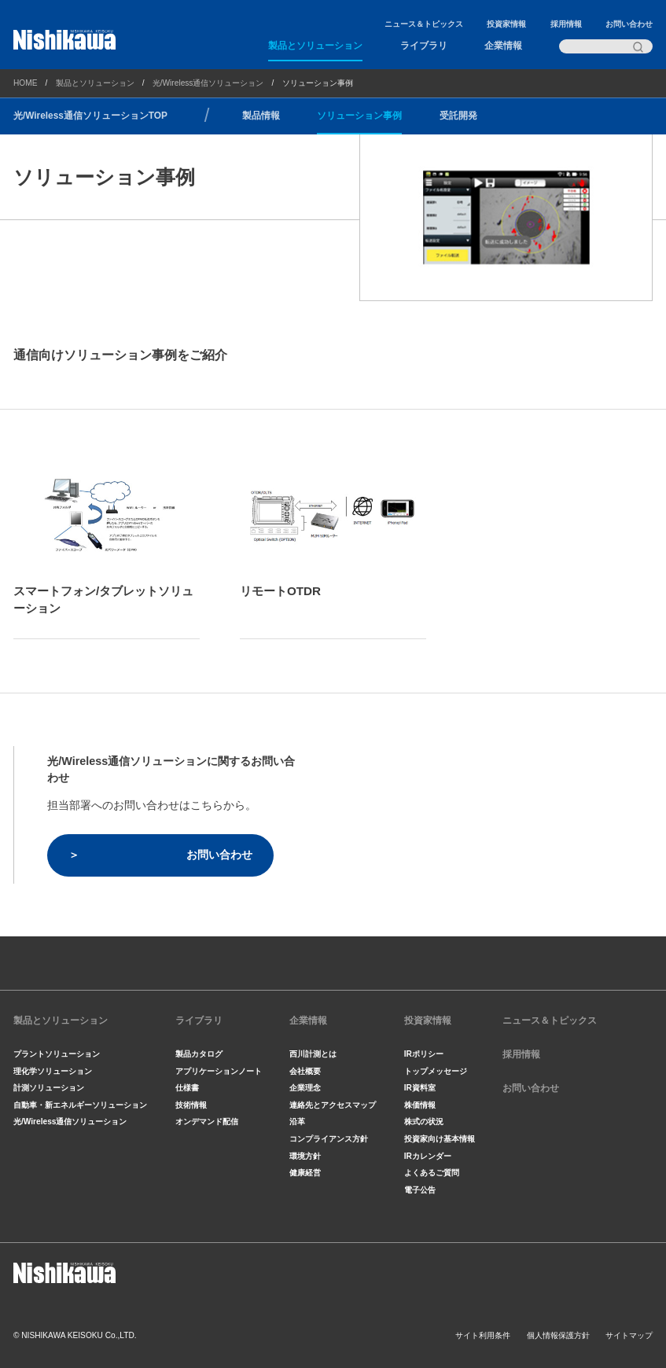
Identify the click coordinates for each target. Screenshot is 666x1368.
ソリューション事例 (359, 115)
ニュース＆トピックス (424, 24)
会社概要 (305, 1071)
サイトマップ (629, 1335)
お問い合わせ (629, 24)
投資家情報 (506, 24)
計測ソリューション (48, 1087)
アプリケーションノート (218, 1071)
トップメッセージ (435, 1071)
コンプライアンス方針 (328, 1138)
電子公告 (420, 1190)
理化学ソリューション (52, 1071)
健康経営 (305, 1172)
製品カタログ (199, 1054)
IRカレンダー (427, 1156)
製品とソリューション (315, 45)
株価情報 (420, 1105)
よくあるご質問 (431, 1172)
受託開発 (458, 115)
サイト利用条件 (482, 1335)
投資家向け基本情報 (439, 1138)
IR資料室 (420, 1087)
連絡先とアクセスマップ (332, 1105)
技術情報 (191, 1105)
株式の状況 (423, 1121)
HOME (25, 83)
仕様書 (187, 1087)
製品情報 (261, 115)
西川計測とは (313, 1054)
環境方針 (305, 1156)
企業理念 (305, 1087)
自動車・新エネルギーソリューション (80, 1105)
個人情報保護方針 (558, 1335)
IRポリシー (423, 1054)
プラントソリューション (56, 1054)
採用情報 (566, 24)
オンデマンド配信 (206, 1121)
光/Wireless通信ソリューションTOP (90, 115)
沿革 (297, 1121)
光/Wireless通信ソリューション (208, 83)
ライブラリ (423, 45)
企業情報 (503, 45)
